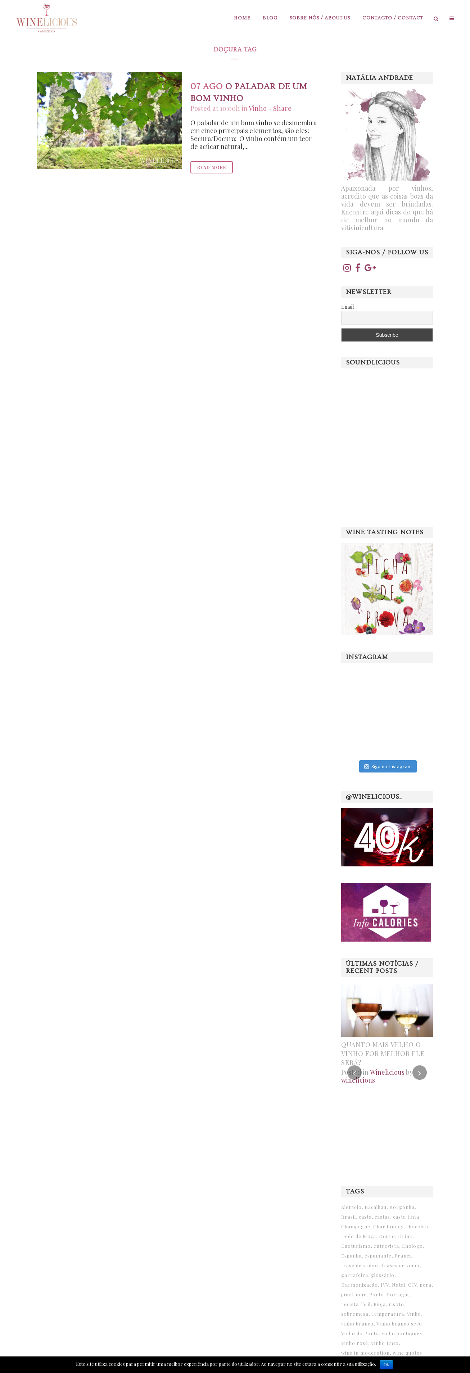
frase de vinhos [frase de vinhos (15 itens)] (360, 1265)
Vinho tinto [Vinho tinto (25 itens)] (385, 1343)
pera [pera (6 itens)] (425, 1285)
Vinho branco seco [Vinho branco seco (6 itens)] (399, 1323)
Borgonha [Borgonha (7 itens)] (402, 1207)
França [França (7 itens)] (403, 1255)
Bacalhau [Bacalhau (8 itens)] (376, 1207)
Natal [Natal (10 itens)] (398, 1285)
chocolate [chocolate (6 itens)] (418, 1226)
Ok (386, 1364)
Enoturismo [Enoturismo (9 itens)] (356, 1246)
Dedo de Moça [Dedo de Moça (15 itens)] (358, 1236)
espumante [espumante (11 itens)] (378, 1255)
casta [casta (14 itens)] (365, 1217)
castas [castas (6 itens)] (382, 1217)
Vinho (258, 108)
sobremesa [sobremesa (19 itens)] (355, 1314)
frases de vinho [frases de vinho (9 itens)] (401, 1265)
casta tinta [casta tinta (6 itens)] (406, 1217)
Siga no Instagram (388, 766)
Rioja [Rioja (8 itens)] (380, 1304)
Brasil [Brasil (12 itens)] (348, 1217)
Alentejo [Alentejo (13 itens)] (351, 1207)
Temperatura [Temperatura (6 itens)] (387, 1314)
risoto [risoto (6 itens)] (396, 1304)
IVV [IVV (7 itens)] (385, 1285)
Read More (211, 167)
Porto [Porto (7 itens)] (376, 1294)
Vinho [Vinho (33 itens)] (414, 1314)
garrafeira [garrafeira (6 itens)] (354, 1275)
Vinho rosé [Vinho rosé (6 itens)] (354, 1343)
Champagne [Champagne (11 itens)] (355, 1226)
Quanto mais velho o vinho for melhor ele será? (383, 1053)
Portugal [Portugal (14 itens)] (398, 1294)
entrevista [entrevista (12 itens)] (386, 1246)
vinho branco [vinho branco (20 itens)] (357, 1323)
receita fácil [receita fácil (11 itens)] (356, 1304)
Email (347, 306)
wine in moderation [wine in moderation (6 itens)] (365, 1353)
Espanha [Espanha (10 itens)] (351, 1255)
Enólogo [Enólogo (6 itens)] (412, 1246)
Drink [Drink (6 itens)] (405, 1236)
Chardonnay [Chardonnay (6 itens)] (388, 1226)
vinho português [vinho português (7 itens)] (402, 1333)
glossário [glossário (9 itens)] (382, 1275)
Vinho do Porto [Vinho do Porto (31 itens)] (360, 1333)
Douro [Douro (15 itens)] (387, 1236)
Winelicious (387, 1072)
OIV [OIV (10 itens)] (412, 1285)
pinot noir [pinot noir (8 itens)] (353, 1294)
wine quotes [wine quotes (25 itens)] (407, 1353)
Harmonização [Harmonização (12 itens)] (359, 1285)
